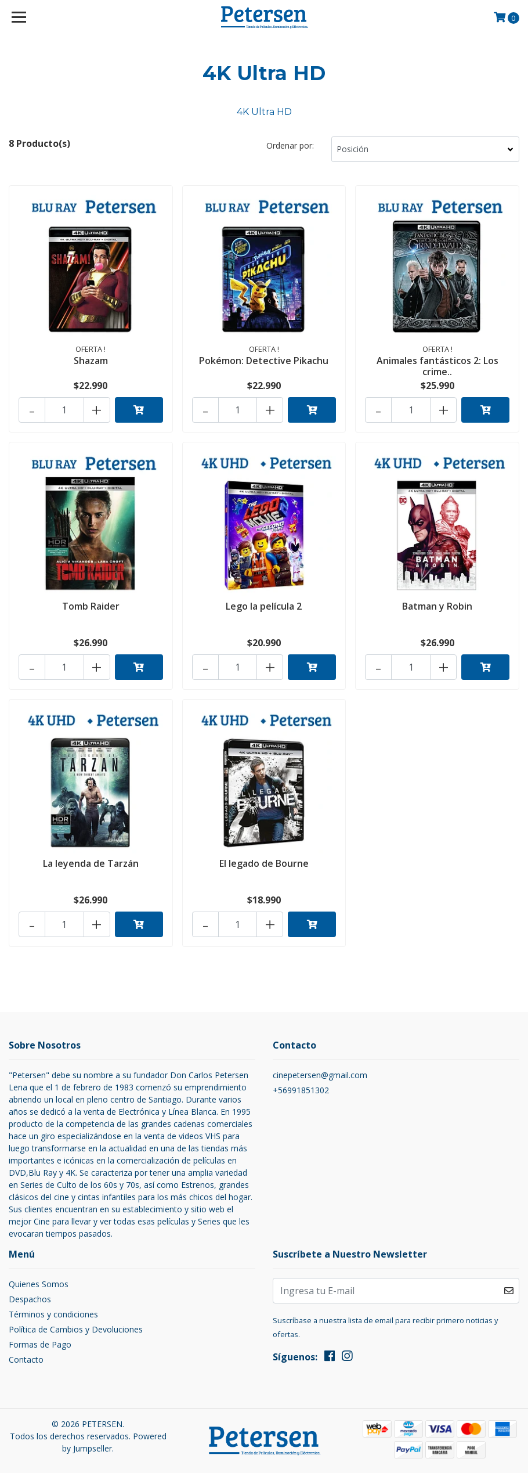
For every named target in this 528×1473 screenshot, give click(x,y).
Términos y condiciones (53, 1314)
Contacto (26, 1359)
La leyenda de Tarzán (91, 863)
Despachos (30, 1299)
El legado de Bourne (264, 863)
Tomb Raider (91, 606)
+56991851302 (301, 1090)
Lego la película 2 (264, 606)
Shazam (91, 360)
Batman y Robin (437, 606)
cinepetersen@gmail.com (320, 1075)
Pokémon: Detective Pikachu (263, 360)
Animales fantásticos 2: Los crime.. (437, 366)
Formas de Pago (40, 1344)
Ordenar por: (290, 145)
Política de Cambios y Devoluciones (76, 1329)
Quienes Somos (38, 1284)
